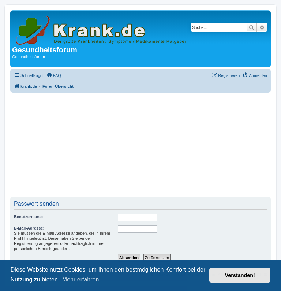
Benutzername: (28, 216)
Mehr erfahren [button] (80, 279)
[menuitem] (53, 75)
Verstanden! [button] (240, 275)
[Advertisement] (140, 145)
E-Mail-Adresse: (29, 228)
